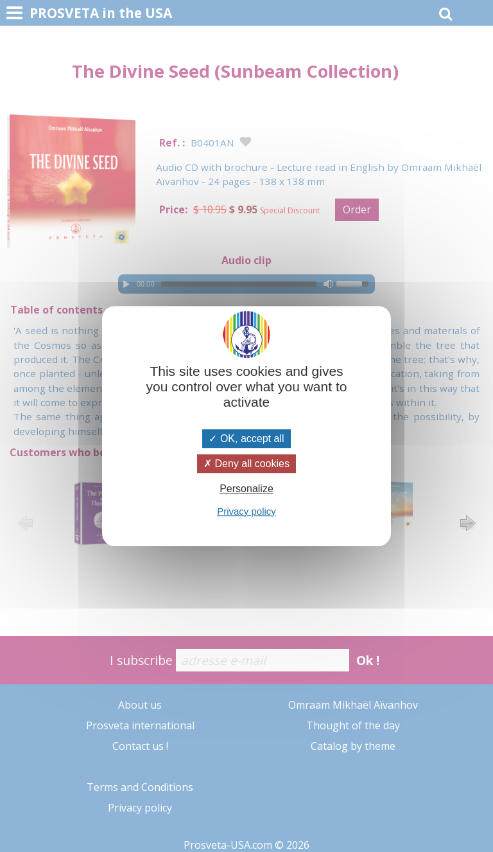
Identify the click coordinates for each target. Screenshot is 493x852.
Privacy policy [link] (246, 511)
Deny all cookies (246, 463)
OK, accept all (246, 438)
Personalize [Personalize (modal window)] (246, 489)
